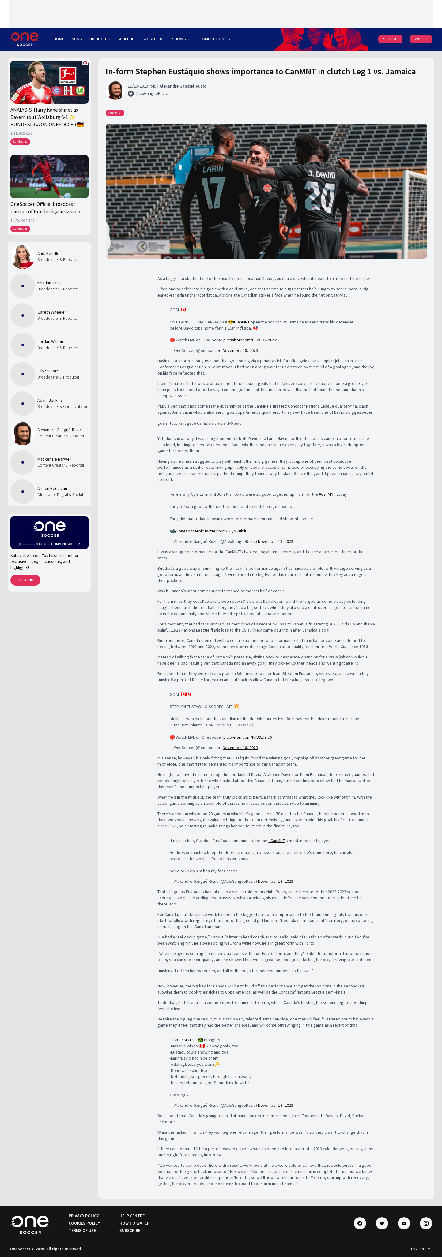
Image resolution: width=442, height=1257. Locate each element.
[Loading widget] (221, 14)
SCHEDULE (127, 39)
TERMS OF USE (82, 1230)
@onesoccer (186, 531)
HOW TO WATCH (134, 1223)
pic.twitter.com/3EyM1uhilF (222, 531)
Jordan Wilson (50, 341)
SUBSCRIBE (25, 580)
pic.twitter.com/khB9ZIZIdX (247, 737)
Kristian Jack (49, 282)
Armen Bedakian (52, 488)
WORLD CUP (154, 39)
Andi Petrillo (48, 253)
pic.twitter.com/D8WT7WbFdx (250, 340)
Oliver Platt (47, 371)
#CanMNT (241, 322)
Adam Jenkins (50, 400)
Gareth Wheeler (51, 312)
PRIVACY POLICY (84, 1215)
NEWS (77, 39)
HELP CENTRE (132, 1215)
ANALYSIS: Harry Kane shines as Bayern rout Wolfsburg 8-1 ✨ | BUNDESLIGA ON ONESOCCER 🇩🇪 (47, 117)
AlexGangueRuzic (152, 93)
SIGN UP (390, 39)
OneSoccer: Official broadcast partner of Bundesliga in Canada (45, 208)
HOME (59, 39)
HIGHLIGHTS (99, 39)
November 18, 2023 (240, 350)
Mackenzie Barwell (54, 459)
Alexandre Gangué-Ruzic (59, 429)
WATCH (421, 39)
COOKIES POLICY (84, 1223)
